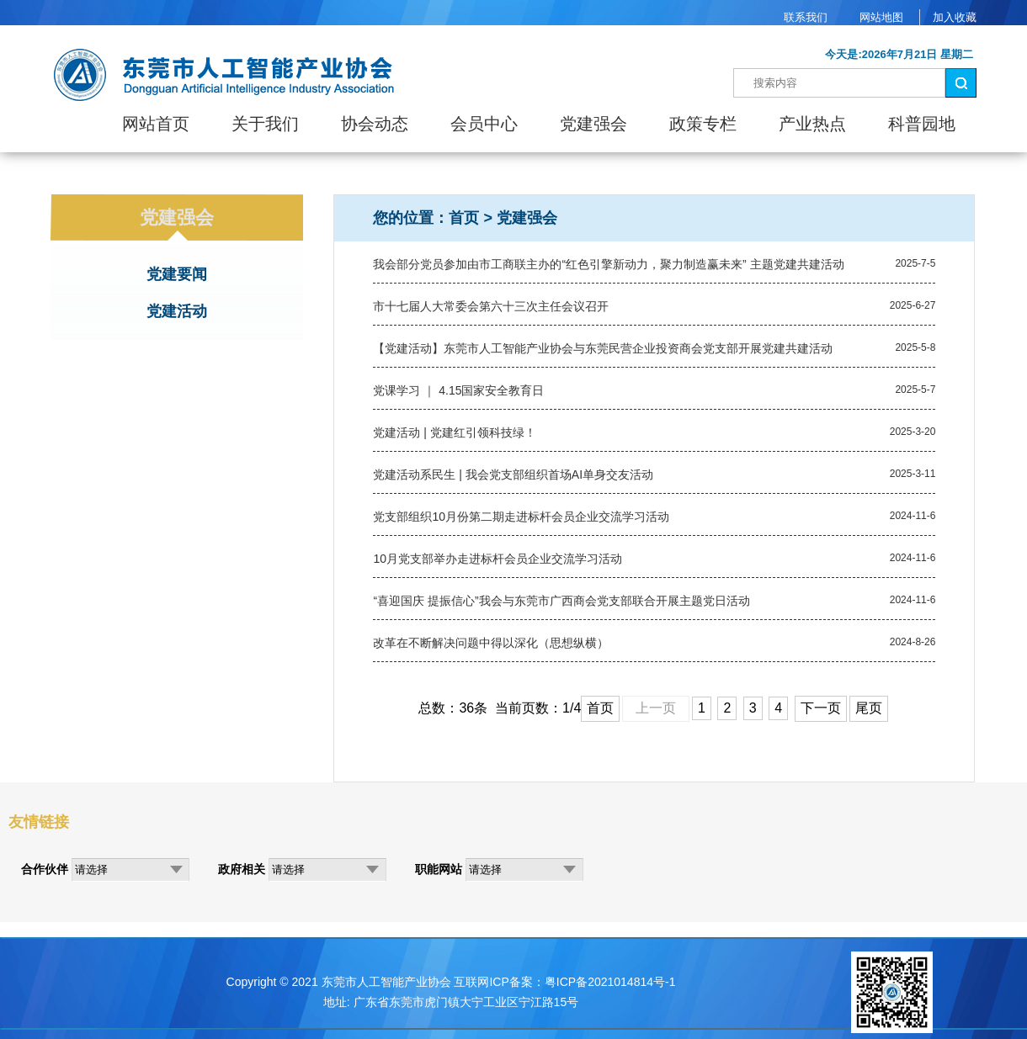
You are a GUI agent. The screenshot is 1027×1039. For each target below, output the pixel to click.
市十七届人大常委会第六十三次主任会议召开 (491, 306)
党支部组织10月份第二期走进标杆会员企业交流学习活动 (521, 516)
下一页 (821, 708)
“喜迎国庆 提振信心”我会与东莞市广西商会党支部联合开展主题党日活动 (561, 600)
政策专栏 (703, 123)
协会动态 (374, 123)
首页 (464, 217)
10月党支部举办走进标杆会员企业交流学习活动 (497, 558)
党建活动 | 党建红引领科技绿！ (454, 432)
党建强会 (593, 123)
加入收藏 (954, 17)
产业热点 (812, 123)
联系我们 (805, 17)
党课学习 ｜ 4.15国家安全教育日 (458, 390)
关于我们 (265, 123)
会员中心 (484, 123)
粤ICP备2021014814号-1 (610, 982)
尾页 (868, 708)
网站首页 (155, 123)
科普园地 (921, 123)
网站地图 (881, 17)
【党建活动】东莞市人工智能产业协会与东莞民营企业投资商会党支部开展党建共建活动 (603, 348)
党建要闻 (176, 274)
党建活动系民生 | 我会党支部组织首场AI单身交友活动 (513, 474)
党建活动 (176, 311)
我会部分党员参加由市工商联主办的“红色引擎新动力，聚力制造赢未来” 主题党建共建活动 (608, 264)
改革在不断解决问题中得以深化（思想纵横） (491, 642)
